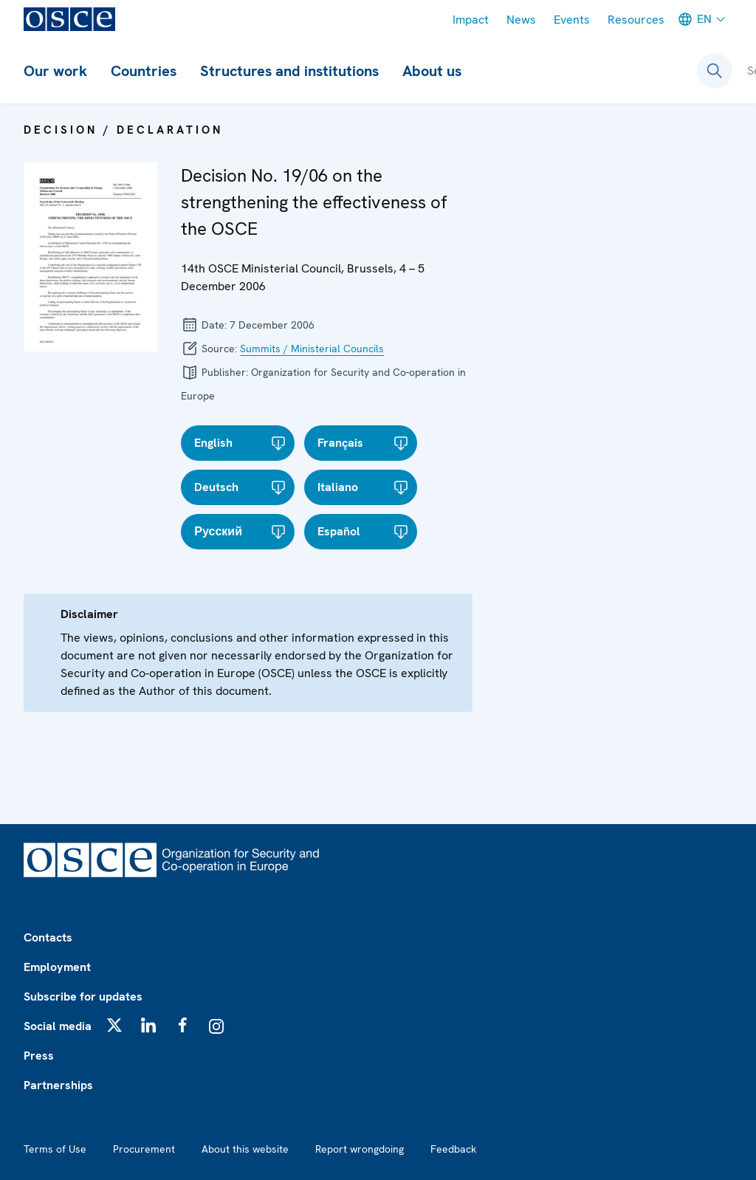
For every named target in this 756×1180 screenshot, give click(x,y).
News (521, 19)
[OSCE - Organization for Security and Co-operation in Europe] (69, 19)
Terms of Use (55, 1149)
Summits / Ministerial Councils (312, 348)
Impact (471, 19)
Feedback (453, 1149)
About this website (245, 1149)
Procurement (144, 1149)
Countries (143, 70)
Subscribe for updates (83, 996)
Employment (57, 967)
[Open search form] (714, 71)
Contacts (48, 937)
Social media (58, 1026)
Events (572, 19)
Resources (636, 19)
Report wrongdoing (359, 1149)
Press (39, 1055)
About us (431, 70)
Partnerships (58, 1085)
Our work (55, 70)
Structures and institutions (289, 70)
